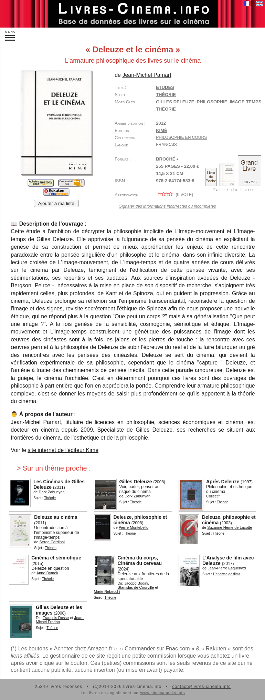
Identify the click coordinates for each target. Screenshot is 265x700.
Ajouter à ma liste (56, 203)
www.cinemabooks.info (162, 693)
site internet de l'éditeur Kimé (63, 450)
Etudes (165, 87)
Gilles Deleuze (175, 101)
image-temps (246, 101)
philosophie (212, 101)
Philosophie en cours (181, 137)
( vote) (174, 194)
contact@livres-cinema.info (201, 686)
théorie (166, 109)
